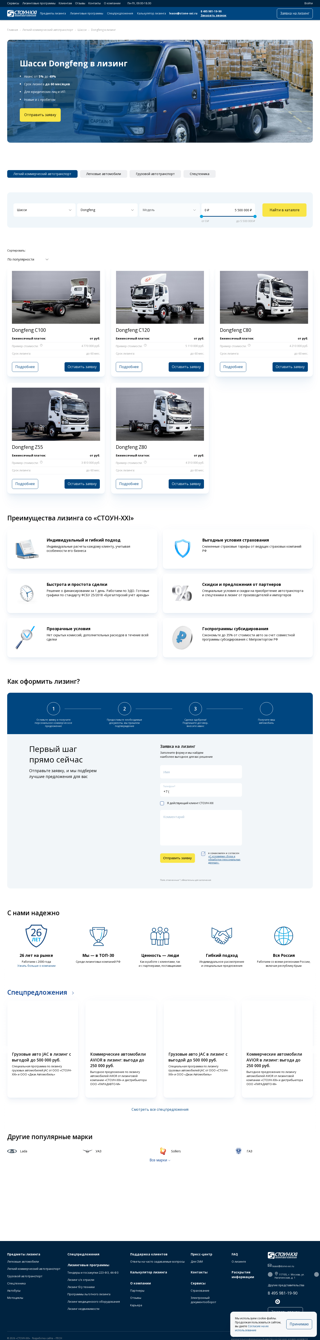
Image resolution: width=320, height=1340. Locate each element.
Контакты (94, 3)
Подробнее (25, 366)
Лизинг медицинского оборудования (93, 1302)
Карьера (136, 1305)
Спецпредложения (120, 13)
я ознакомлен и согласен (221, 858)
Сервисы (13, 3)
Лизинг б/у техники (81, 1287)
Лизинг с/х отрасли (80, 1280)
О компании (112, 3)
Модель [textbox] (149, 210)
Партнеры (137, 1291)
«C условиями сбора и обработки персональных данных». (224, 859)
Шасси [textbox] (22, 210)
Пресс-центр (201, 1254)
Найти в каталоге (285, 210)
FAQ (235, 1254)
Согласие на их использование (252, 1328)
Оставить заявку (82, 366)
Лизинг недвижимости (83, 1309)
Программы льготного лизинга (88, 1294)
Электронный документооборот (203, 1300)
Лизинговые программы (39, 3)
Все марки (158, 1160)
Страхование (200, 1291)
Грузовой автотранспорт (24, 1276)
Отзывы (80, 3)
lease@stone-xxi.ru (183, 13)
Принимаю (299, 1324)
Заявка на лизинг (294, 13)
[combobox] (44, 210)
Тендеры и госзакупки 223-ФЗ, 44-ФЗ (93, 1273)
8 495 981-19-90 (211, 11)
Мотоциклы (15, 1298)
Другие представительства (286, 1285)
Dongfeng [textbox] (88, 210)
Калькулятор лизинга (151, 13)
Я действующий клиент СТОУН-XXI (187, 803)
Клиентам (65, 3)
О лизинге (239, 1262)
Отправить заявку (40, 114)
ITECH (59, 1338)
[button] (5, 1049)
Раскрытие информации (243, 1274)
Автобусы (13, 1291)
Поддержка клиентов (149, 1254)
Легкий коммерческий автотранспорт (33, 1269)
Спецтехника (16, 1283)
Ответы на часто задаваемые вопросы (157, 1262)
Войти (306, 3)
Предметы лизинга (53, 13)
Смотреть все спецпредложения (160, 1109)
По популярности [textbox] (20, 259)
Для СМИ (197, 1262)
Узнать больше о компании (36, 966)
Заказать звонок (213, 15)
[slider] (201, 216)
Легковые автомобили (23, 1262)
